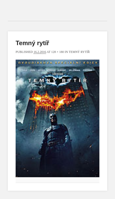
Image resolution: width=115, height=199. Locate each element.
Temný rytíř (79, 52)
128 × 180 (57, 52)
